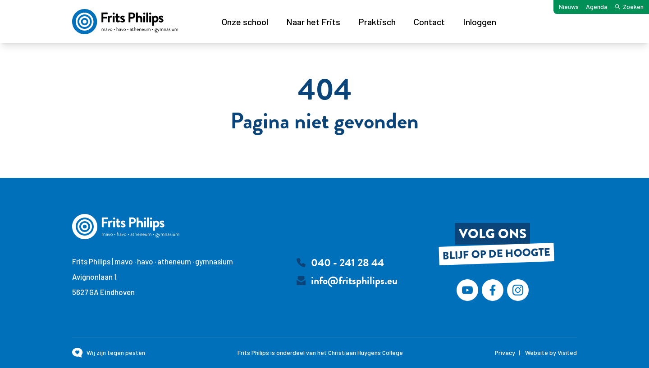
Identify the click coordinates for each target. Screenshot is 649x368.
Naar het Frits (313, 21)
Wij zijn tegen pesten (116, 352)
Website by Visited (551, 352)
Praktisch (377, 21)
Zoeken (629, 6)
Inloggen (479, 21)
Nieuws (569, 6)
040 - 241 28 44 (347, 262)
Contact (429, 21)
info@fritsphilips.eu (354, 281)
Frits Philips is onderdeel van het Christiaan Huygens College (320, 352)
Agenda (597, 6)
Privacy (505, 352)
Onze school (245, 21)
